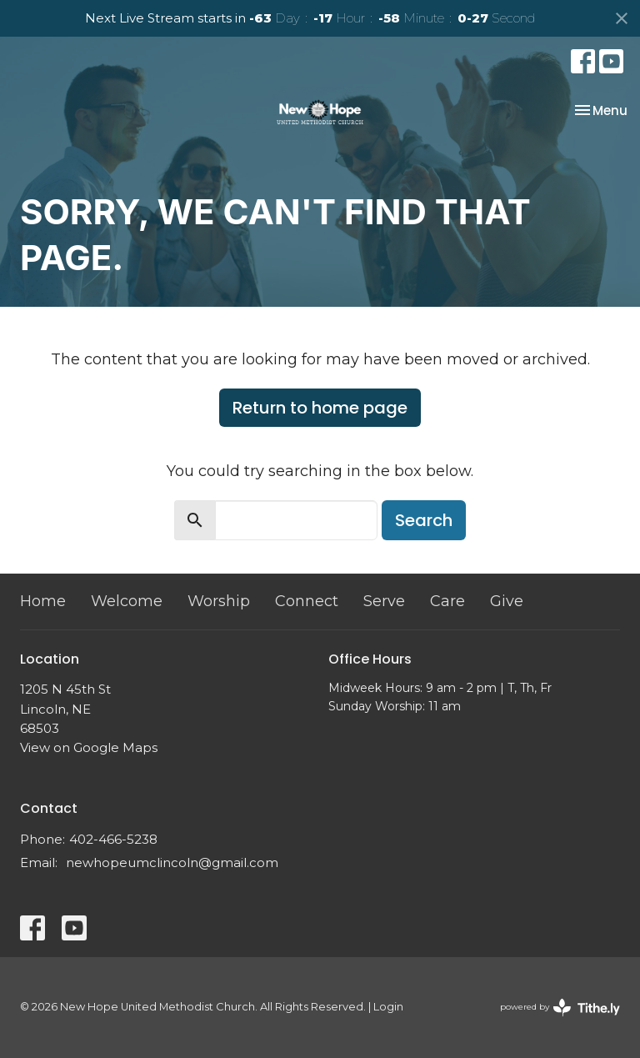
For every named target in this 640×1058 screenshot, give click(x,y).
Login (388, 1006)
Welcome (126, 601)
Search (423, 520)
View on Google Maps (89, 747)
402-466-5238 (113, 839)
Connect (306, 601)
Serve (384, 601)
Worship (219, 601)
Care (447, 601)
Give (506, 601)
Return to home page (320, 407)
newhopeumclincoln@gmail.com (172, 862)
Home (43, 601)
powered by (560, 1007)
